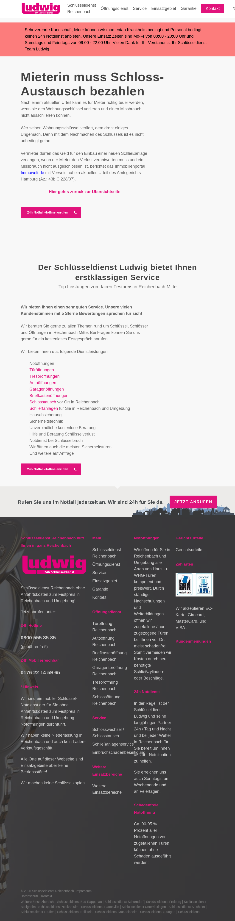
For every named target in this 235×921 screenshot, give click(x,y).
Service (99, 572)
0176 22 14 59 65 (40, 672)
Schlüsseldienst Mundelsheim (116, 912)
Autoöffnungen (42, 382)
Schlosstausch (42, 402)
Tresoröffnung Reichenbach (105, 685)
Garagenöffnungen (46, 389)
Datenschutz (30, 896)
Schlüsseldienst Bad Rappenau (79, 902)
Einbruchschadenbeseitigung (111, 752)
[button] (51, 212)
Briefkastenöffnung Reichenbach (109, 656)
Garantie (100, 589)
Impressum (84, 891)
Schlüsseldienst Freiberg (163, 902)
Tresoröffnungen (44, 376)
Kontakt (99, 597)
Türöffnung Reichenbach (104, 626)
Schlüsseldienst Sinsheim (186, 907)
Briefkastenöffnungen (48, 395)
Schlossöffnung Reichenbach (106, 700)
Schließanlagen (43, 408)
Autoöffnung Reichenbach (104, 641)
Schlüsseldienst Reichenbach (106, 552)
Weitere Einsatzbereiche (107, 789)
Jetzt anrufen (193, 502)
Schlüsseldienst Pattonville (100, 907)
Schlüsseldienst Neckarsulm (58, 907)
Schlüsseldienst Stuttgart (157, 912)
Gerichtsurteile (189, 549)
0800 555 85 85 (38, 638)
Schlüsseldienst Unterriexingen (144, 907)
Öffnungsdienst (106, 564)
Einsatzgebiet (104, 581)
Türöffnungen (41, 370)
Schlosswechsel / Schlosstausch (108, 732)
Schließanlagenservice (111, 744)
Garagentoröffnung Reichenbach (109, 670)
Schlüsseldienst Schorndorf (123, 902)
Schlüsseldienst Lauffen (38, 912)
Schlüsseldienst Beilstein (74, 912)
